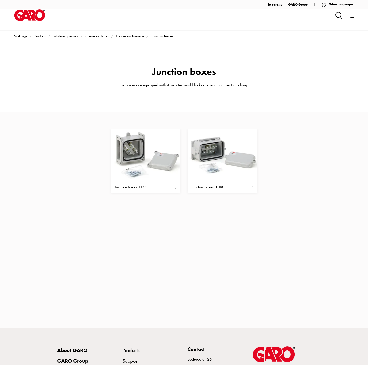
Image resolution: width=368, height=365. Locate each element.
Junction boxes (162, 36)
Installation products (65, 36)
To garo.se (275, 5)
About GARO (72, 350)
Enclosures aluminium (130, 36)
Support (131, 361)
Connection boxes (97, 36)
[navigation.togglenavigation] (350, 15)
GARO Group (298, 5)
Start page (20, 36)
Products (40, 36)
